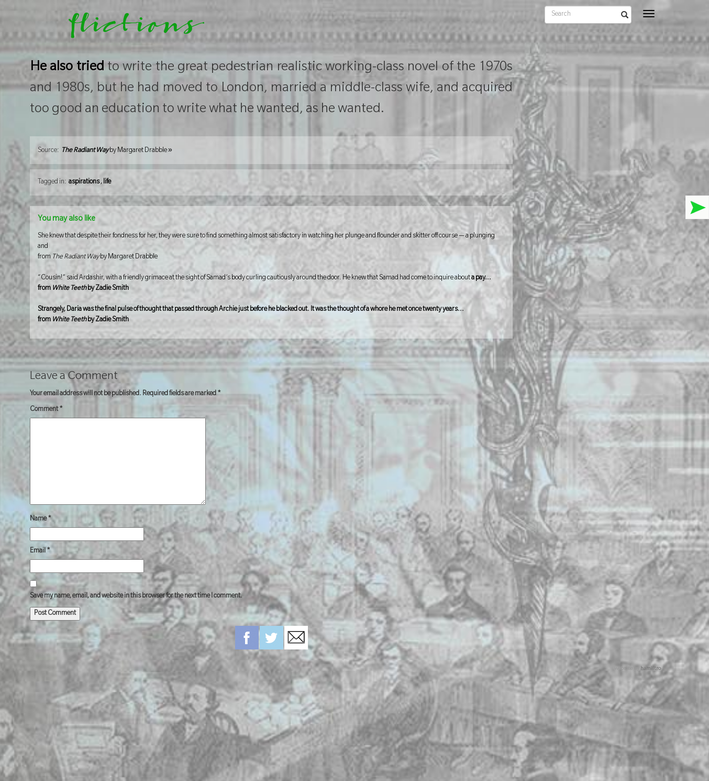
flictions (129, 29)
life (107, 182)
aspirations (84, 182)
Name (40, 519)
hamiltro (650, 669)
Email (40, 551)
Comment (46, 410)
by (116, 151)
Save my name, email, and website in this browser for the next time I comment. (136, 596)
